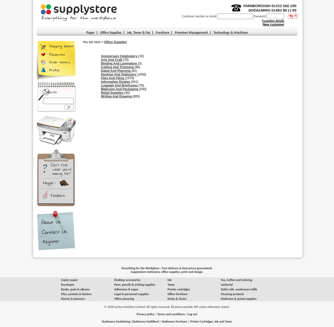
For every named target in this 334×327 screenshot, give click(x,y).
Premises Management (191, 32)
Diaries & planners (73, 299)
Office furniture (178, 294)
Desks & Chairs (177, 299)
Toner (171, 284)
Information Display (116, 82)
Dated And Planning (116, 71)
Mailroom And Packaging (120, 89)
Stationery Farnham (174, 321)
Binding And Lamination (119, 63)
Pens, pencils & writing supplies (134, 284)
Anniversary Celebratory (119, 56)
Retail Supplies (112, 93)
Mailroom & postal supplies (239, 299)
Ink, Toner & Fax (138, 32)
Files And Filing (113, 78)
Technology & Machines (230, 32)
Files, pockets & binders (76, 294)
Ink (169, 280)
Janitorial (227, 284)
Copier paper (69, 280)
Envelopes (67, 284)
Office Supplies (115, 42)
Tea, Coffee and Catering (236, 280)
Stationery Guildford (145, 321)
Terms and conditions (171, 314)
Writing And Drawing (117, 96)
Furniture (162, 32)
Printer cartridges (179, 289)
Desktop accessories (127, 280)
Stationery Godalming (116, 321)
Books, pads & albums (75, 289)
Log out (192, 314)
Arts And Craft (112, 60)
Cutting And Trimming (118, 67)
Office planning (124, 299)
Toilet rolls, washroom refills (239, 289)
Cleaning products (232, 294)
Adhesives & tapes (126, 289)
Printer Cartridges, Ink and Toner (211, 321)
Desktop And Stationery (119, 74)
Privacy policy (145, 314)
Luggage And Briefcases (120, 85)
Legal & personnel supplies (131, 294)
